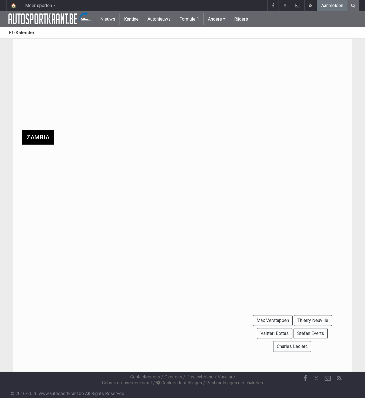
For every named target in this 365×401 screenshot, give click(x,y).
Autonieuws (159, 19)
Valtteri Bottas (274, 333)
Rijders (241, 19)
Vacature (226, 377)
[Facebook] (305, 378)
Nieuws (107, 19)
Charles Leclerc (292, 346)
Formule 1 (189, 19)
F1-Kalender (22, 32)
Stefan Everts (310, 333)
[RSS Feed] (339, 378)
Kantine (131, 19)
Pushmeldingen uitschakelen (234, 382)
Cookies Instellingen (179, 382)
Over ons (173, 377)
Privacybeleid (200, 377)
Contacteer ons (145, 377)
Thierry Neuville (312, 320)
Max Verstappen (273, 320)
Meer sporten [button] (38, 5)
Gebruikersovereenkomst (127, 382)
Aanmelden (332, 5)
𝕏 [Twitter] (316, 378)
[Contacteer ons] (327, 378)
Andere (215, 19)
